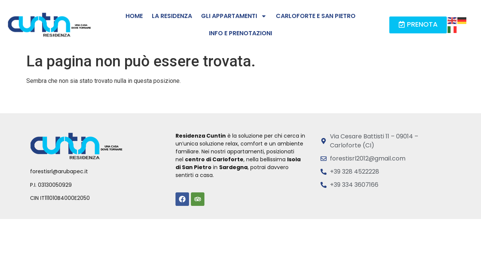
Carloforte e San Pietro (315, 16)
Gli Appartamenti (234, 16)
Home (134, 16)
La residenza (172, 16)
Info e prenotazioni (240, 33)
